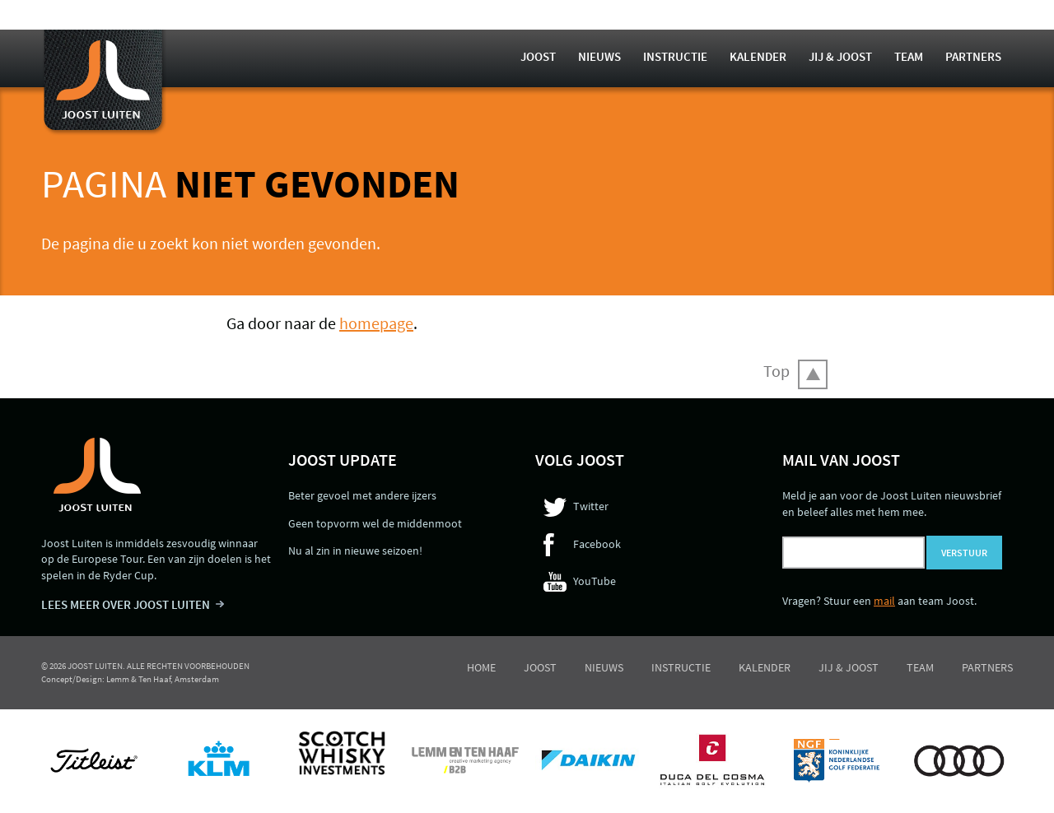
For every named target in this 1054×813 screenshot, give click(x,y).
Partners (973, 56)
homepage (376, 323)
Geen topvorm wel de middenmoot (375, 523)
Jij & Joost (840, 56)
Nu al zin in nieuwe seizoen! (355, 550)
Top (776, 370)
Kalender (758, 56)
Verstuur (964, 552)
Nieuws (599, 56)
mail (884, 600)
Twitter (591, 506)
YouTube (594, 581)
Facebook (597, 544)
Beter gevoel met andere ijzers (362, 495)
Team (908, 56)
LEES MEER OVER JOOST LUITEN (125, 604)
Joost (538, 56)
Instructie (675, 56)
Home (481, 667)
